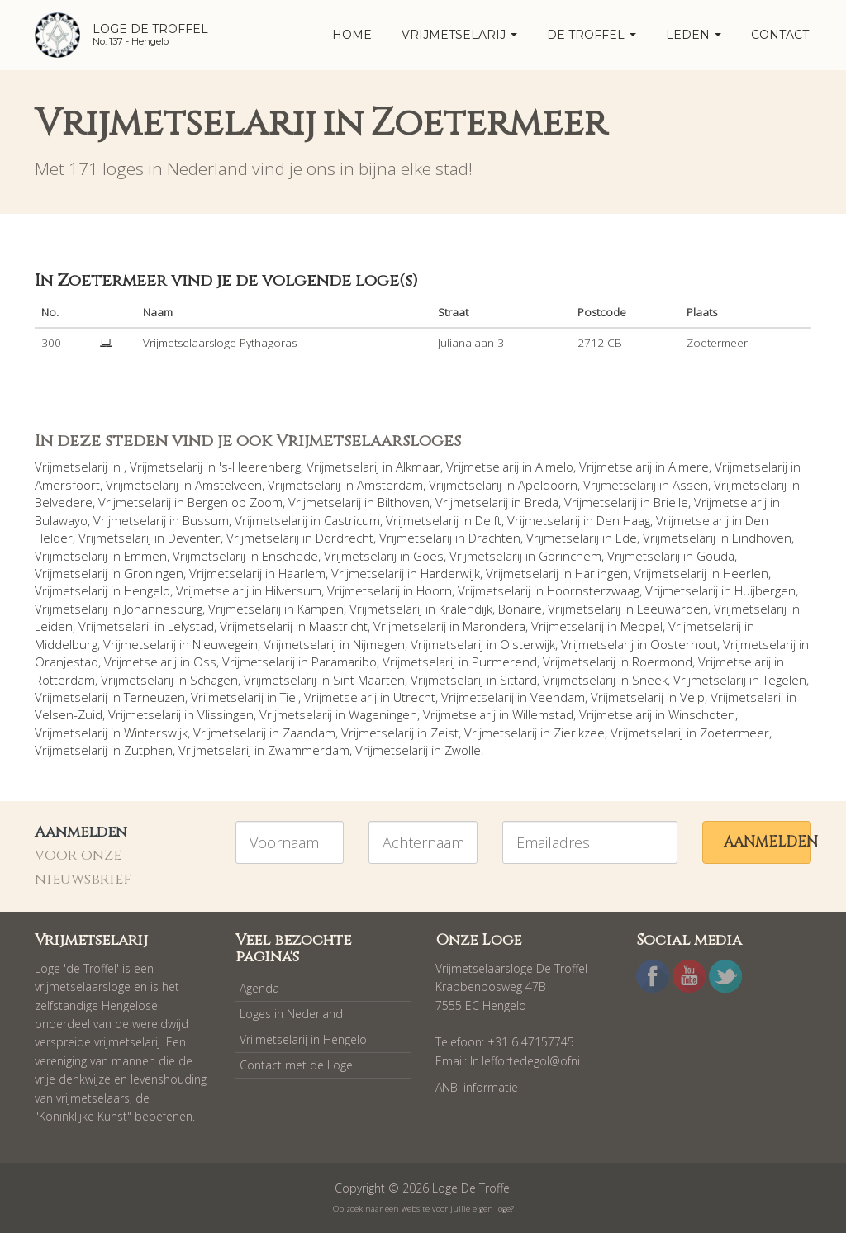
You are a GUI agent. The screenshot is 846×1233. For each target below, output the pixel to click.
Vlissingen (225, 714)
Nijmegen (379, 644)
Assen (690, 485)
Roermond (662, 661)
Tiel (289, 697)
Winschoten (701, 714)
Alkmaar (418, 466)
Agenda (259, 988)
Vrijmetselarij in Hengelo (303, 1039)
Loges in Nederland (291, 1014)
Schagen (214, 679)
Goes (428, 556)
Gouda (715, 556)
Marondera (494, 626)
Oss (204, 661)
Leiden (54, 626)
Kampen (320, 608)
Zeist (444, 732)
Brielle (671, 502)
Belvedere (64, 502)
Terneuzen (154, 697)
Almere (688, 466)
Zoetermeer (734, 732)
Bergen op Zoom (235, 502)
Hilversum (293, 590)
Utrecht (414, 697)
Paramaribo (344, 661)
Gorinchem (570, 556)
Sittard (518, 679)
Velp (692, 697)
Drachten (494, 537)
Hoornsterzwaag (593, 590)
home (352, 34)
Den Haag (623, 520)
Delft (488, 520)
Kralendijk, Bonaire (490, 608)
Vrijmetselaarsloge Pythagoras (220, 342)
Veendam (557, 697)
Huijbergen (765, 590)
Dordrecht (344, 537)
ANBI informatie (476, 1087)
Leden (693, 34)
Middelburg (66, 644)
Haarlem (302, 573)
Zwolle (462, 750)
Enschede (290, 556)
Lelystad (191, 626)
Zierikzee (579, 732)
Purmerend (504, 661)
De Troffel (591, 34)
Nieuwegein (225, 644)
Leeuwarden (672, 608)
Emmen (145, 556)
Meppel (641, 626)
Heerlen (745, 573)
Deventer (194, 537)
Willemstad (542, 714)
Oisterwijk (527, 644)
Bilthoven (404, 502)
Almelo (554, 466)
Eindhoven (761, 537)
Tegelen (784, 679)
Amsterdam (390, 485)
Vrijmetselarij (459, 34)
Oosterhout (683, 644)
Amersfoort (67, 485)
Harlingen (601, 573)
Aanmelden (767, 841)
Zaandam (309, 732)
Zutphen (148, 750)
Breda (541, 502)
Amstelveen (228, 485)
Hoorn (434, 590)
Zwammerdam (308, 750)
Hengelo (147, 590)
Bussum (206, 520)
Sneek (650, 679)
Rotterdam (65, 679)
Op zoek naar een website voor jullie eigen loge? (423, 1208)
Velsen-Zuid (68, 714)
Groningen (153, 573)
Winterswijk (156, 732)
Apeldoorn (547, 485)
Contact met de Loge (296, 1065)
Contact (780, 34)
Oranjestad (66, 661)
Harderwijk (450, 573)
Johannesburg (163, 608)
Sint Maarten (369, 679)
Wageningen (383, 714)
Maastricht (338, 626)
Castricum (352, 520)
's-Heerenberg (260, 466)
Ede (626, 537)
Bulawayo (61, 520)
